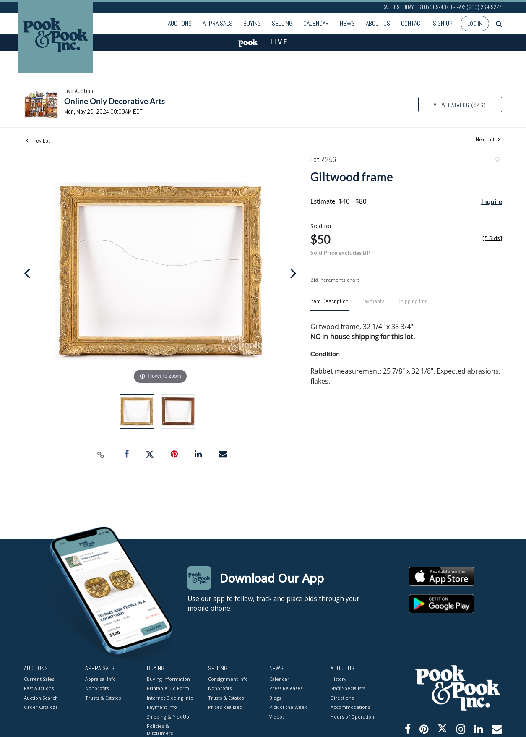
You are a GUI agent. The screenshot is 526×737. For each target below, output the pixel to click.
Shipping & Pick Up (168, 716)
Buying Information (168, 678)
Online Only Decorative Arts (114, 101)
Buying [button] (252, 23)
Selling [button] (282, 23)
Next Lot (488, 139)
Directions (342, 697)
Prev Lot (38, 140)
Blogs (275, 697)
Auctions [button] (180, 23)
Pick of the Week (288, 707)
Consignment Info (228, 678)
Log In (474, 23)
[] (492, 238)
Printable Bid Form (168, 688)
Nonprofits (97, 688)
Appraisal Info (100, 678)
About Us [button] (378, 23)
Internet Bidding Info (170, 697)
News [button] (347, 23)
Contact (412, 23)
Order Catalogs (40, 707)
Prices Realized (225, 707)
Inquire (491, 201)
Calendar (316, 23)
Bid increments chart (334, 279)
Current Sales (39, 678)
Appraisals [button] (217, 23)
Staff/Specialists (348, 688)
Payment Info (162, 707)
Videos (276, 716)
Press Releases (285, 688)
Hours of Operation (352, 716)
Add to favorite (497, 160)
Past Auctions (39, 688)
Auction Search (41, 697)
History (338, 678)
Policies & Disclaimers (160, 729)
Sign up (443, 23)
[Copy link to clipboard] (101, 455)
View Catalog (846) (460, 105)
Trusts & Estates (103, 697)
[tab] (329, 304)
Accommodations (350, 707)
